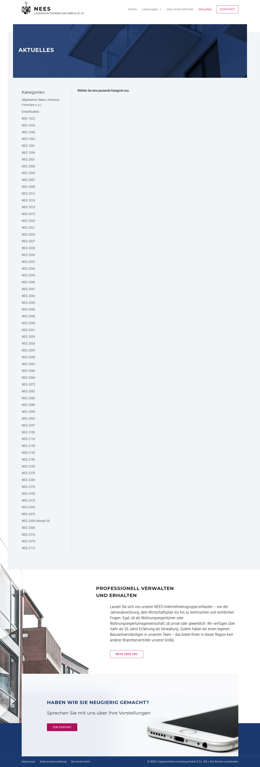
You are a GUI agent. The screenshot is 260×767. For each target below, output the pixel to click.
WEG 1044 (28, 132)
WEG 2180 (28, 459)
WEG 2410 (28, 500)
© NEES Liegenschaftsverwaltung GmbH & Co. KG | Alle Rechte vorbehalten (192, 761)
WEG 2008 (28, 187)
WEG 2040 (28, 282)
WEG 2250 (28, 466)
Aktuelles (205, 9)
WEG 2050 (28, 323)
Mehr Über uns (127, 654)
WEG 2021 (28, 228)
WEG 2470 (28, 514)
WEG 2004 (28, 166)
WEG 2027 (28, 241)
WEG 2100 (28, 432)
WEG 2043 (28, 296)
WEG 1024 (28, 125)
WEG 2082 (28, 391)
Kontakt (227, 9)
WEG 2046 (28, 309)
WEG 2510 (28, 534)
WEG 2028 (28, 248)
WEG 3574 (28, 541)
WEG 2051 (28, 330)
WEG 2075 (28, 384)
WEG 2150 (28, 452)
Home (132, 9)
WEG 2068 (28, 377)
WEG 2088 (28, 405)
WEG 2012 (28, 193)
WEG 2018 (28, 207)
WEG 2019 (28, 214)
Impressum (28, 761)
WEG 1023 (28, 118)
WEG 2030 (28, 255)
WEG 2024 (28, 234)
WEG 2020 (28, 221)
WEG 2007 (28, 180)
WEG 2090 (28, 412)
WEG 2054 (28, 343)
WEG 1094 (28, 152)
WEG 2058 (28, 357)
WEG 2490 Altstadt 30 (36, 521)
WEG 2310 (28, 487)
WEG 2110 (28, 439)
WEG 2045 (28, 303)
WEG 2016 (28, 200)
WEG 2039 (28, 275)
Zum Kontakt (62, 727)
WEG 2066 (28, 371)
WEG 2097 (28, 425)
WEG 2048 (28, 316)
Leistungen (150, 9)
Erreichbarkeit (30, 111)
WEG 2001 (28, 159)
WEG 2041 (28, 289)
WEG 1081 (28, 146)
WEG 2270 (28, 473)
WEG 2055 (28, 350)
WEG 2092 (28, 418)
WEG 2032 (28, 262)
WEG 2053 (28, 336)
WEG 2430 (28, 507)
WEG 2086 (28, 398)
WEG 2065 (28, 364)
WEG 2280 (28, 480)
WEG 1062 (28, 139)
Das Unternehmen (180, 9)
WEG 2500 (28, 528)
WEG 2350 (28, 493)
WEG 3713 (28, 548)
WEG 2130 (28, 446)
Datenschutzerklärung (53, 761)
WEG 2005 (28, 173)
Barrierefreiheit (80, 761)
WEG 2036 (28, 268)
